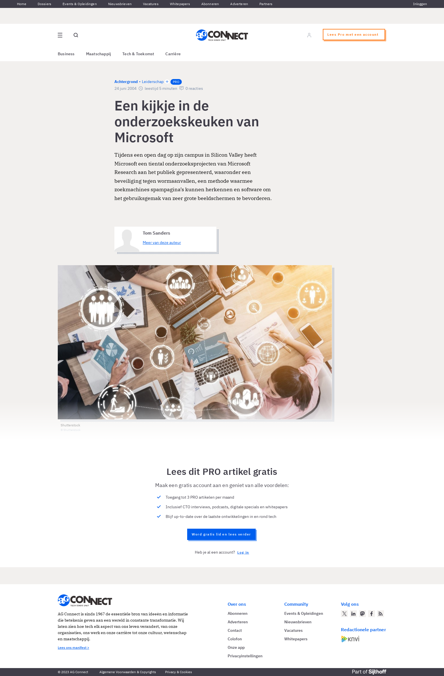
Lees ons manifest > (73, 647)
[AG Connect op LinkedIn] (353, 613)
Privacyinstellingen (245, 655)
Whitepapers (180, 4)
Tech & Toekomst (138, 53)
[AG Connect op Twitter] (344, 613)
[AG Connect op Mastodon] (362, 613)
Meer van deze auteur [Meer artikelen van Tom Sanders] (162, 242)
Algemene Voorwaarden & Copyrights (127, 672)
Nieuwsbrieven (120, 4)
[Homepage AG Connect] (222, 35)
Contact (235, 630)
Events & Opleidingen (80, 4)
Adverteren (239, 4)
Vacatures (151, 4)
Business (66, 53)
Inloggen (420, 4)
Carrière (173, 53)
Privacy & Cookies (178, 672)
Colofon (235, 638)
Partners (265, 4)
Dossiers (44, 4)
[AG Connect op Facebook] (371, 613)
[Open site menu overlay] (60, 35)
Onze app (236, 647)
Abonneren (210, 4)
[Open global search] (76, 35)
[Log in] (309, 35)
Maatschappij (98, 53)
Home (21, 4)
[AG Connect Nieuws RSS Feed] (380, 613)
